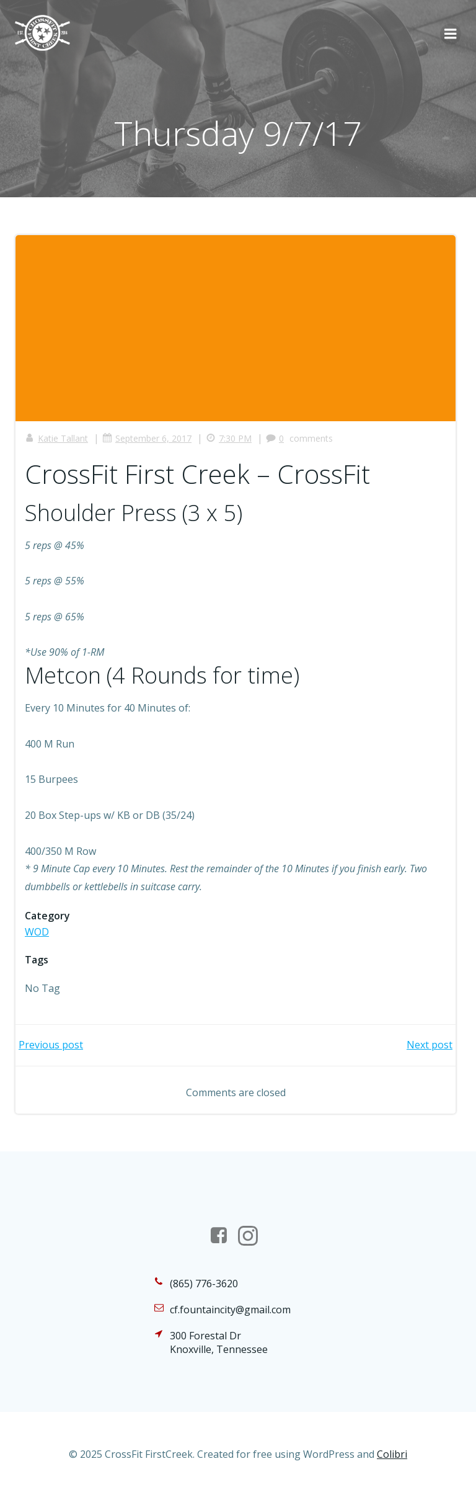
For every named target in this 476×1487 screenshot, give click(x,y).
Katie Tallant (56, 438)
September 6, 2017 (147, 438)
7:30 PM (229, 438)
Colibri (392, 1454)
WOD (37, 932)
